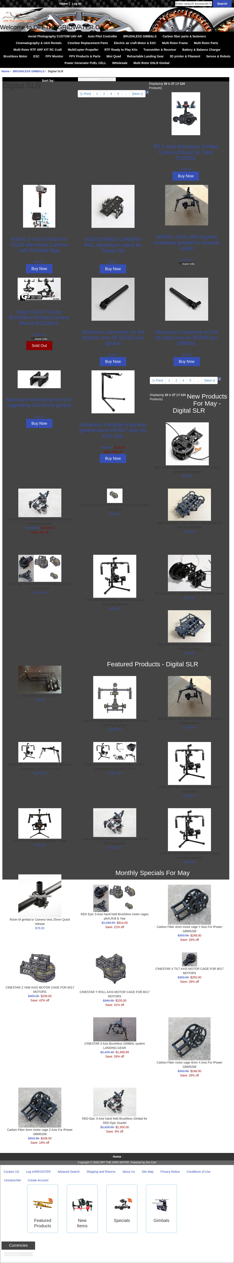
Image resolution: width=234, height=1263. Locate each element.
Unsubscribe (12, 1180)
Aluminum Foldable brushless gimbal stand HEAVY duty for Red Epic (113, 430)
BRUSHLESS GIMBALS (29, 71)
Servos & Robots (218, 56)
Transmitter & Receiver (159, 49)
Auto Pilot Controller (102, 36)
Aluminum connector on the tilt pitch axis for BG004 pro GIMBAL (186, 337)
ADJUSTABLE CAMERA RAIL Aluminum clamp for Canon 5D (113, 244)
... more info (187, 264)
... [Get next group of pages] (125, 93)
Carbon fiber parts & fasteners (184, 36)
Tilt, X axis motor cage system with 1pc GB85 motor (189, 593)
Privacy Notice (170, 1171)
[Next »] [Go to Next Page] (137, 93)
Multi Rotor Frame (175, 43)
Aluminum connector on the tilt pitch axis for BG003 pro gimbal (113, 337)
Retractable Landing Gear (145, 56)
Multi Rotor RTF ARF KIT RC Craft (38, 49)
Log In (76, 3)
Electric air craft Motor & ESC (135, 43)
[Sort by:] (97, 79)
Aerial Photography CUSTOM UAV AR (55, 36)
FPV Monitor (54, 56)
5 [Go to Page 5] (118, 93)
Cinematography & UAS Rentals (39, 43)
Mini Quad (113, 56)
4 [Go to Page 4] (111, 93)
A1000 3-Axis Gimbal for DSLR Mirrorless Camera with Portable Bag (39, 244)
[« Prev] (86, 93)
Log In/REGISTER (38, 1171)
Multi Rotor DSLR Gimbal (151, 63)
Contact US (11, 1171)
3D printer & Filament (185, 56)
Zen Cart (151, 1162)
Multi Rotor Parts (206, 43)
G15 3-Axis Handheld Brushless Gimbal (40, 841)
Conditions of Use (199, 1171)
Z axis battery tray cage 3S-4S (40, 695)
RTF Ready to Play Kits (120, 49)
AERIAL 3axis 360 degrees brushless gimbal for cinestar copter (186, 242)
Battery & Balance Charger (201, 49)
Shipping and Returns (101, 1171)
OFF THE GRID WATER (114, 1162)
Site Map (147, 1171)
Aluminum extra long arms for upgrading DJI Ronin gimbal (39, 402)
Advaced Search (68, 1171)
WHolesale (119, 63)
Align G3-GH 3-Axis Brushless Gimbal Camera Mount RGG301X (39, 317)
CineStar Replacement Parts (88, 43)
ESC (36, 56)
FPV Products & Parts (85, 56)
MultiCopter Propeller (83, 49)
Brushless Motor (15, 56)
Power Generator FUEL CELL (85, 63)
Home (63, 3)
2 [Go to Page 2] (104, 93)
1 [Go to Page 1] (97, 93)
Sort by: (48, 80)
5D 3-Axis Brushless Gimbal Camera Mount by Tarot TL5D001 (186, 152)
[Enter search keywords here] (193, 3)
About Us (128, 1171)
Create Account (38, 1180)
